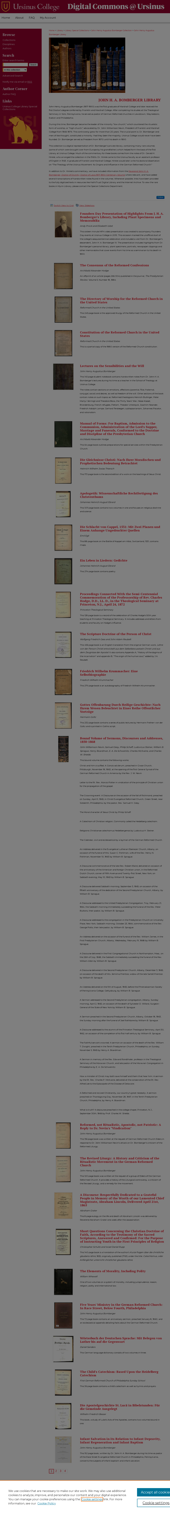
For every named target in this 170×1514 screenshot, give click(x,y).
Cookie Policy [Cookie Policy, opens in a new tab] (46, 1503)
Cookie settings (92, 1499)
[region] (85, 1497)
